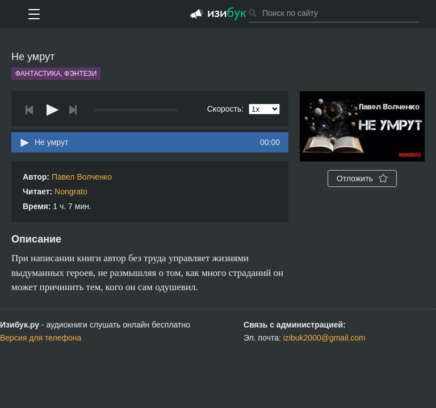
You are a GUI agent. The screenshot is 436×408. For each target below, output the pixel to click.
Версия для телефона (40, 337)
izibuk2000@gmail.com (324, 337)
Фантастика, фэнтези (56, 74)
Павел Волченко (82, 176)
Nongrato (70, 191)
